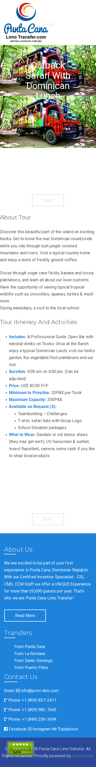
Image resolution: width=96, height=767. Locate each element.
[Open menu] (51, 24)
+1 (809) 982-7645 (39, 709)
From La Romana (29, 653)
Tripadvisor (65, 729)
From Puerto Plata (31, 667)
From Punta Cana (29, 646)
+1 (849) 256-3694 (39, 719)
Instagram (39, 729)
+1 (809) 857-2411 (39, 700)
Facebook (15, 729)
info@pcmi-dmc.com (37, 690)
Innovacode (82, 755)
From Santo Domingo (33, 660)
